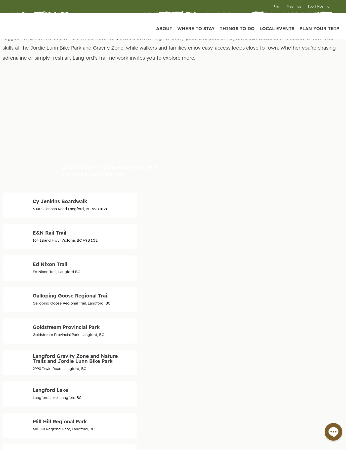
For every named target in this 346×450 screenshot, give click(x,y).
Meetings (294, 6)
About (164, 28)
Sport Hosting (318, 6)
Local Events (277, 28)
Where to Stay (196, 28)
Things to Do (237, 28)
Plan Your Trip (319, 28)
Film (277, 6)
